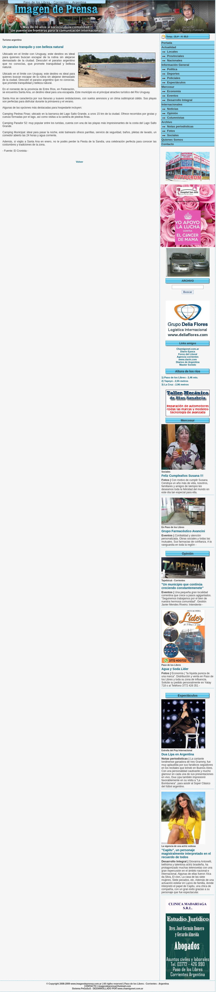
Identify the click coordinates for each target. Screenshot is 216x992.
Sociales (170, 135)
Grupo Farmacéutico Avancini (183, 531)
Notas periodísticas (177, 126)
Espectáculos (173, 82)
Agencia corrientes (187, 356)
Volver (79, 161)
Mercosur (167, 86)
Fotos (168, 131)
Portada (166, 42)
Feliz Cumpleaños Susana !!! (182, 475)
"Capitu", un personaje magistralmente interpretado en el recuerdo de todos (186, 853)
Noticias (169, 108)
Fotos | (166, 480)
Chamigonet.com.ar (187, 349)
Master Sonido (187, 364)
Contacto (167, 144)
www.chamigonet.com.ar (130, 988)
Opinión (169, 113)
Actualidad (168, 47)
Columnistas (172, 117)
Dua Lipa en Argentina (177, 754)
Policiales (170, 78)
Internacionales (171, 104)
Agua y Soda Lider (174, 669)
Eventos (169, 95)
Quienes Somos (172, 139)
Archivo (166, 122)
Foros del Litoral (187, 354)
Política (169, 69)
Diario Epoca (187, 351)
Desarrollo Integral (176, 100)
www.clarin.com (187, 359)
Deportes (170, 73)
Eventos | (168, 535)
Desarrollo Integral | (175, 861)
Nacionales (171, 60)
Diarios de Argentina (187, 362)
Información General (175, 64)
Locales (169, 51)
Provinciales (172, 56)
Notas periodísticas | (175, 758)
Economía (171, 91)
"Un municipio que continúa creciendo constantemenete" (182, 586)
